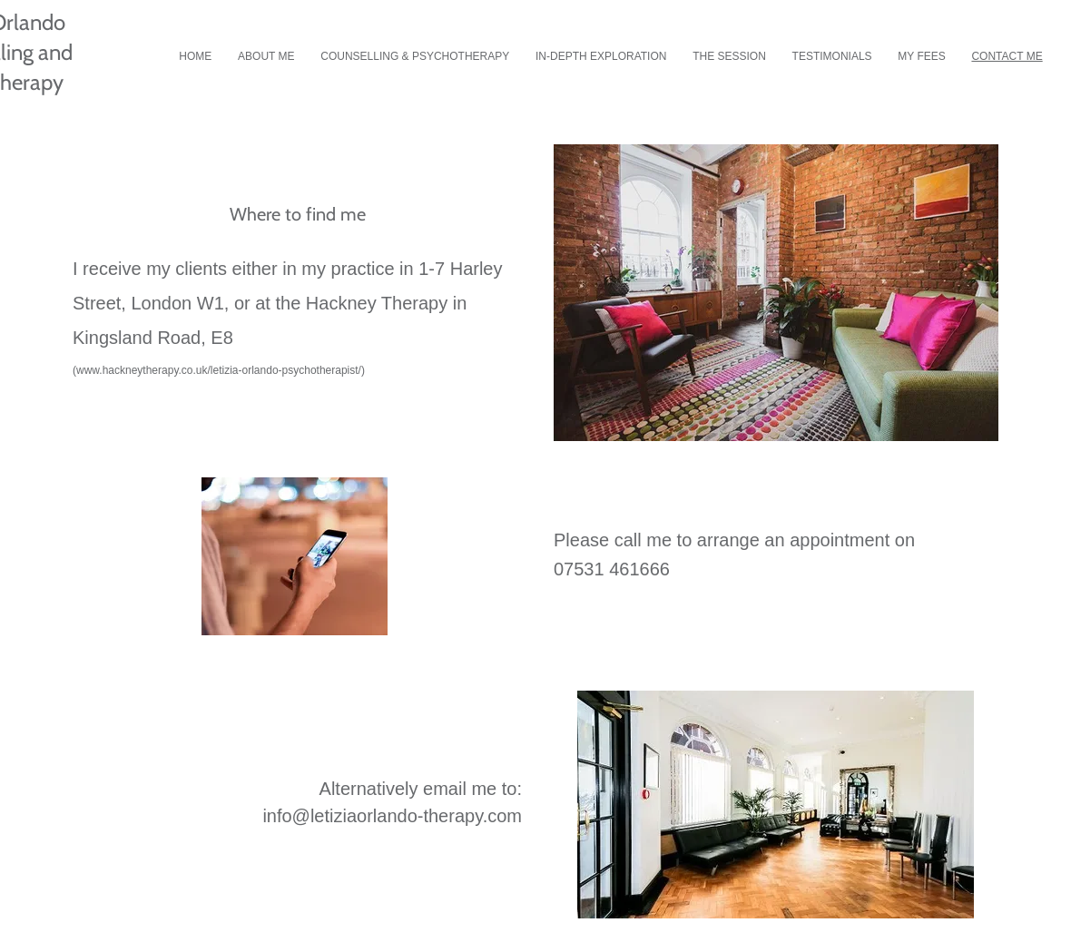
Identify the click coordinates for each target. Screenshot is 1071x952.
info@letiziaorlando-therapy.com (392, 816)
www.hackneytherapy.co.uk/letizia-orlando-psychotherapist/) (220, 370)
